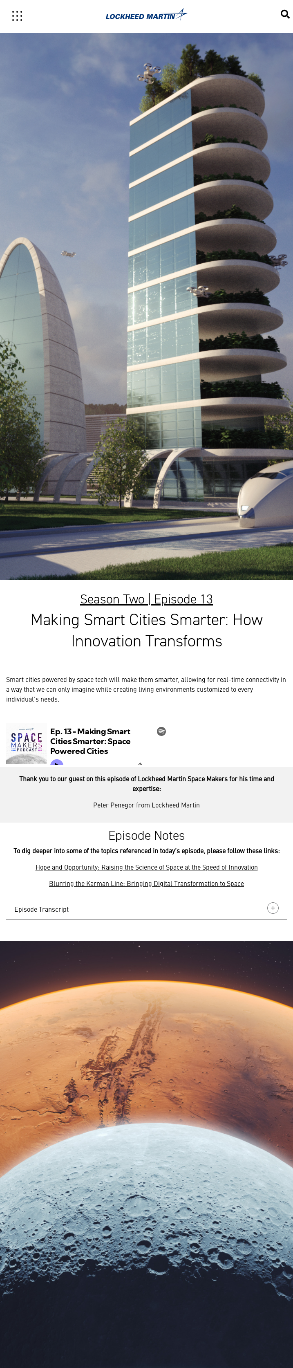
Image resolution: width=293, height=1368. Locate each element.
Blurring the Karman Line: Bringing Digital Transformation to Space (146, 883)
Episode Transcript (146, 908)
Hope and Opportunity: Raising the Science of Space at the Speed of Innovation (147, 866)
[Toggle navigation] (17, 16)
